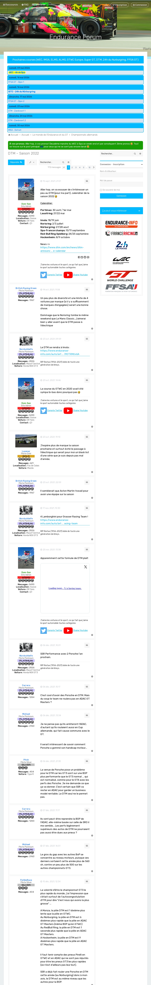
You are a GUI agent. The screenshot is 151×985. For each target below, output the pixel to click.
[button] (64, 167)
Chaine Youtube (80, 275)
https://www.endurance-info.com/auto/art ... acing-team (59, 522)
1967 (31, 300)
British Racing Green (26, 288)
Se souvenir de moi (111, 190)
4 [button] (79, 167)
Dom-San (26, 204)
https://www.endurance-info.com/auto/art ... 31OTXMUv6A (59, 352)
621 (32, 463)
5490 (31, 216)
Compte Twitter (54, 275)
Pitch (26, 760)
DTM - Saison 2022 (23, 153)
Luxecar (26, 451)
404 (32, 772)
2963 (31, 726)
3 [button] (76, 167)
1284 (31, 697)
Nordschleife (26, 349)
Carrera (26, 685)
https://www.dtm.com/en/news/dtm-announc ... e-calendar (62, 249)
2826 (31, 361)
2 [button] (72, 167)
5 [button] (83, 167)
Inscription (118, 164)
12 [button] (89, 167)
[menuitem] (25, 4)
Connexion (105, 164)
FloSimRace (26, 880)
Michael (26, 714)
